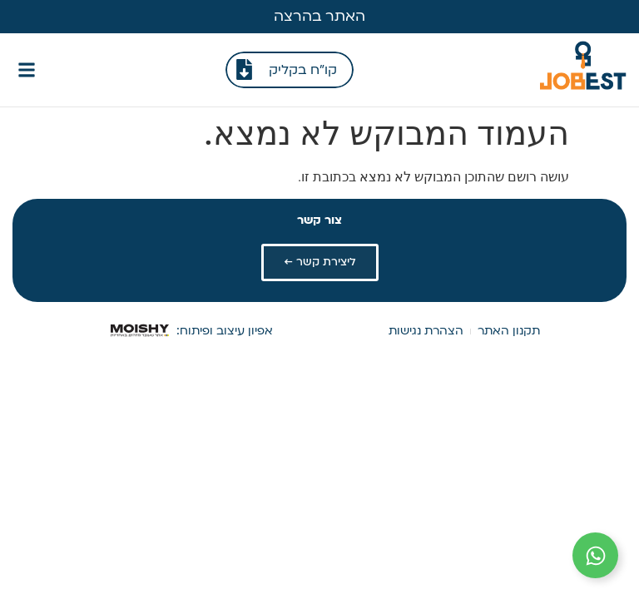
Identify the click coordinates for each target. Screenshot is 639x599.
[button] (26, 69)
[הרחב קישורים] (595, 555)
